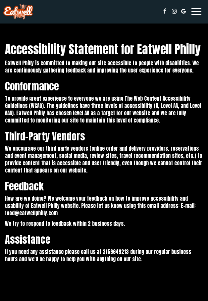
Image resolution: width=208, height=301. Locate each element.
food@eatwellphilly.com (31, 213)
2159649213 (116, 252)
